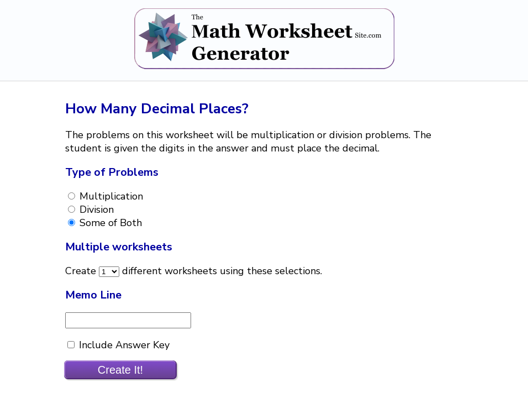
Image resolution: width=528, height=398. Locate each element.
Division (95, 209)
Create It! (120, 370)
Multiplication (110, 196)
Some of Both (109, 222)
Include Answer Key (123, 345)
